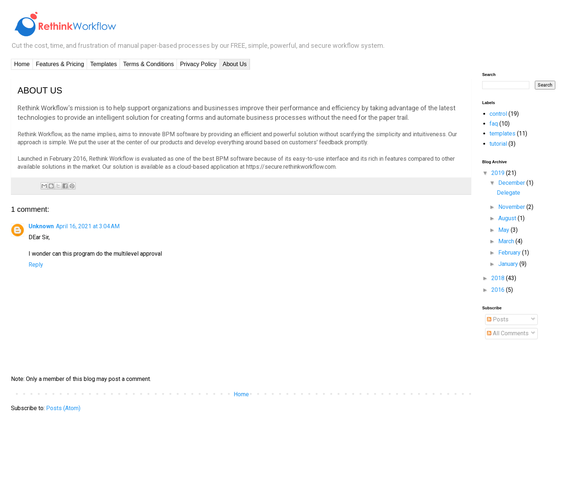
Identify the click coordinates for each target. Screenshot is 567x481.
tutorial (498, 143)
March (506, 241)
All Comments (508, 333)
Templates (103, 64)
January (508, 263)
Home (22, 64)
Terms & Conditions (148, 64)
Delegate (508, 192)
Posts (498, 319)
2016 (498, 289)
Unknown (41, 226)
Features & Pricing (60, 64)
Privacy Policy (198, 64)
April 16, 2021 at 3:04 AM (88, 226)
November (512, 206)
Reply (36, 264)
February (510, 252)
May (504, 229)
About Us (235, 64)
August (508, 218)
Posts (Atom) (63, 408)
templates (502, 133)
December (512, 182)
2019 (498, 172)
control (498, 113)
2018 (498, 278)
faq (493, 123)
